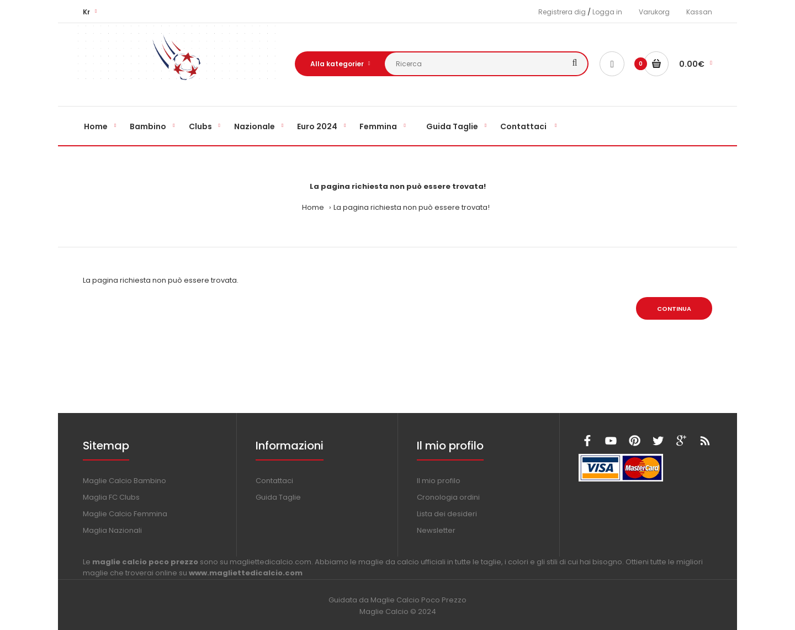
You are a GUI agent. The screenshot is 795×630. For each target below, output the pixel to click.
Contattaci (274, 480)
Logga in (607, 12)
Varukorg (654, 12)
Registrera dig (562, 12)
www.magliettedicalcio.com (246, 573)
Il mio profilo (438, 480)
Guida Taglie (278, 497)
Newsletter (436, 530)
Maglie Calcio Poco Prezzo (418, 600)
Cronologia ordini (448, 497)
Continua (674, 308)
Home (313, 207)
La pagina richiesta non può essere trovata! (411, 207)
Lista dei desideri (447, 514)
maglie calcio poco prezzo (145, 562)
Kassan (699, 12)
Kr (86, 12)
